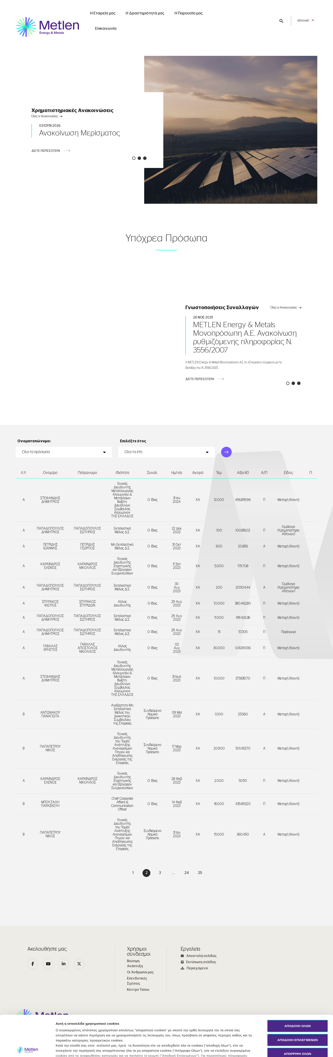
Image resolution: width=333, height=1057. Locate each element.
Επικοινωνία (105, 29)
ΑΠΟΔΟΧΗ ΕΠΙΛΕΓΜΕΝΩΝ (297, 997)
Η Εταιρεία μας (103, 13)
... (173, 913)
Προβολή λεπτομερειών (210, 1048)
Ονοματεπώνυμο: (34, 481)
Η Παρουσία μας (189, 13)
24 (186, 913)
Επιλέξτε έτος (133, 481)
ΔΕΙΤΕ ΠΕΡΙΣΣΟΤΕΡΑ (45, 150)
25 (200, 913)
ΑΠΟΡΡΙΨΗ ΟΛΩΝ (297, 1011)
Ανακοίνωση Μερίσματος (79, 133)
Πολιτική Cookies (164, 1018)
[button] (133, 158)
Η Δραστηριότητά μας (145, 13)
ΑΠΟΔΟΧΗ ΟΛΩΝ (297, 983)
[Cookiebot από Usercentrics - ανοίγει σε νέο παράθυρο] (27, 1049)
